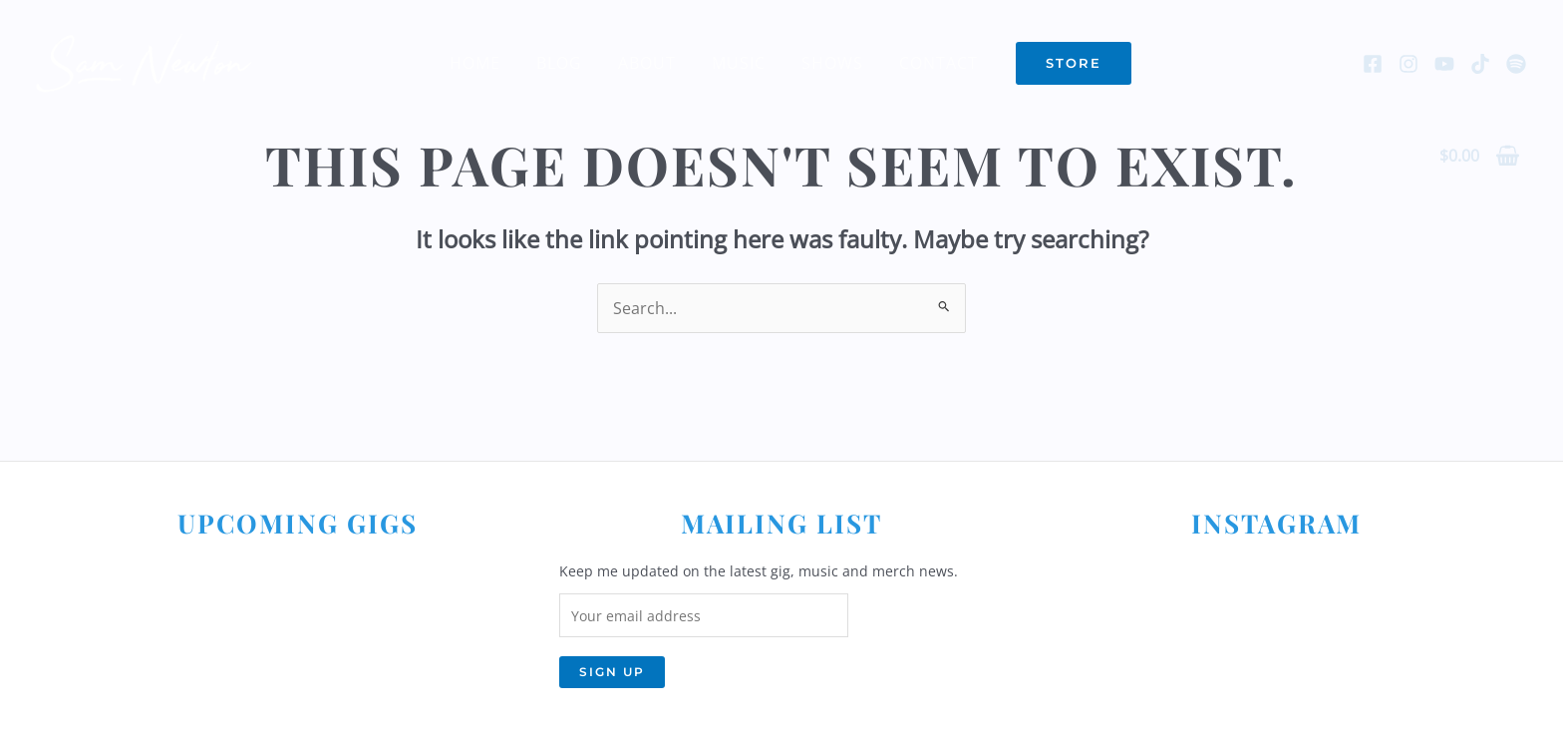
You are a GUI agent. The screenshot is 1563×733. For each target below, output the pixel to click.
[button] (1061, 63)
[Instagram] (1408, 64)
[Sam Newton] (144, 61)
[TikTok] (1480, 64)
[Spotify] (1516, 64)
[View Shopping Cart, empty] (1479, 155)
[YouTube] (1444, 64)
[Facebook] (1373, 64)
